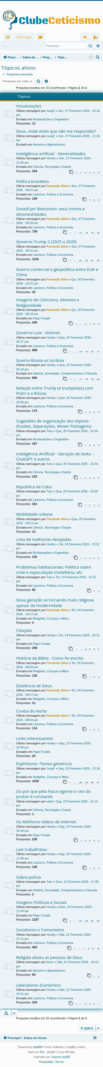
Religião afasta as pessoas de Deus (49, 957)
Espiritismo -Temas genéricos (44, 763)
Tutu (50, 431)
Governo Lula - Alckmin (38, 332)
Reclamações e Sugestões (51, 119)
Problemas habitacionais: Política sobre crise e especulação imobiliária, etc (53, 569)
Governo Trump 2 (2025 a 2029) (46, 241)
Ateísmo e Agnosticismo (49, 144)
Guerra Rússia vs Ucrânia (40, 360)
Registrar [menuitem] (96, 38)
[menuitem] (97, 57)
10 (98, 948)
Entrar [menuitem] (86, 38)
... (5, 46)
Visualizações (28, 106)
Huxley (51, 158)
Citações (24, 630)
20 (98, 379)
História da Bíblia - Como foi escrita (49, 658)
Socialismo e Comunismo (40, 929)
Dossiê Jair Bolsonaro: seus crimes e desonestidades (50, 211)
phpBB (37, 1047)
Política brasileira (32, 181)
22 (80, 260)
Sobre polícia (28, 877)
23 (86, 260)
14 (92, 232)
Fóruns (41, 38)
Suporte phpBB (61, 1057)
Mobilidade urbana (34, 514)
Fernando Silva (57, 186)
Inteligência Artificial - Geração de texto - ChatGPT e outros (54, 456)
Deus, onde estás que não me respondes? (56, 131)
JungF (51, 110)
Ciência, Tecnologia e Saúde (52, 166)
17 (98, 351)
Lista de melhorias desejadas (43, 539)
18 (86, 379)
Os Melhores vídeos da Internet (46, 821)
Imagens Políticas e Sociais (41, 902)
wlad (50, 801)
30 (92, 782)
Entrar (18, 46)
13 (86, 232)
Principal (24, 37)
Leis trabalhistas (31, 849)
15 (98, 232)
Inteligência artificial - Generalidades (50, 153)
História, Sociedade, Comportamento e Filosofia (65, 373)
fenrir (50, 962)
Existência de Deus (34, 685)
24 (92, 260)
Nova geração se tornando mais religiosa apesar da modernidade (55, 602)
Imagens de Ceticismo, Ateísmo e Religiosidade (47, 302)
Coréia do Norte (31, 711)
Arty (42, 1052)
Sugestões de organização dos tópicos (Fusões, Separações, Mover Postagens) (53, 423)
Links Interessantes (34, 738)
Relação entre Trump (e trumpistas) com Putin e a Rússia (54, 390)
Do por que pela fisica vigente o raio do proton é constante (53, 793)
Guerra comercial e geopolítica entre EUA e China (57, 271)
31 (98, 782)
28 (80, 782)
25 (98, 260)
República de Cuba (34, 486)
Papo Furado (41, 318)
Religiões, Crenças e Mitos (51, 618)
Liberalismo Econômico (38, 985)
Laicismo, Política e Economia (53, 194)
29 (86, 782)
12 (80, 232)
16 (92, 351)
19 (92, 379)
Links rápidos (9, 38)
